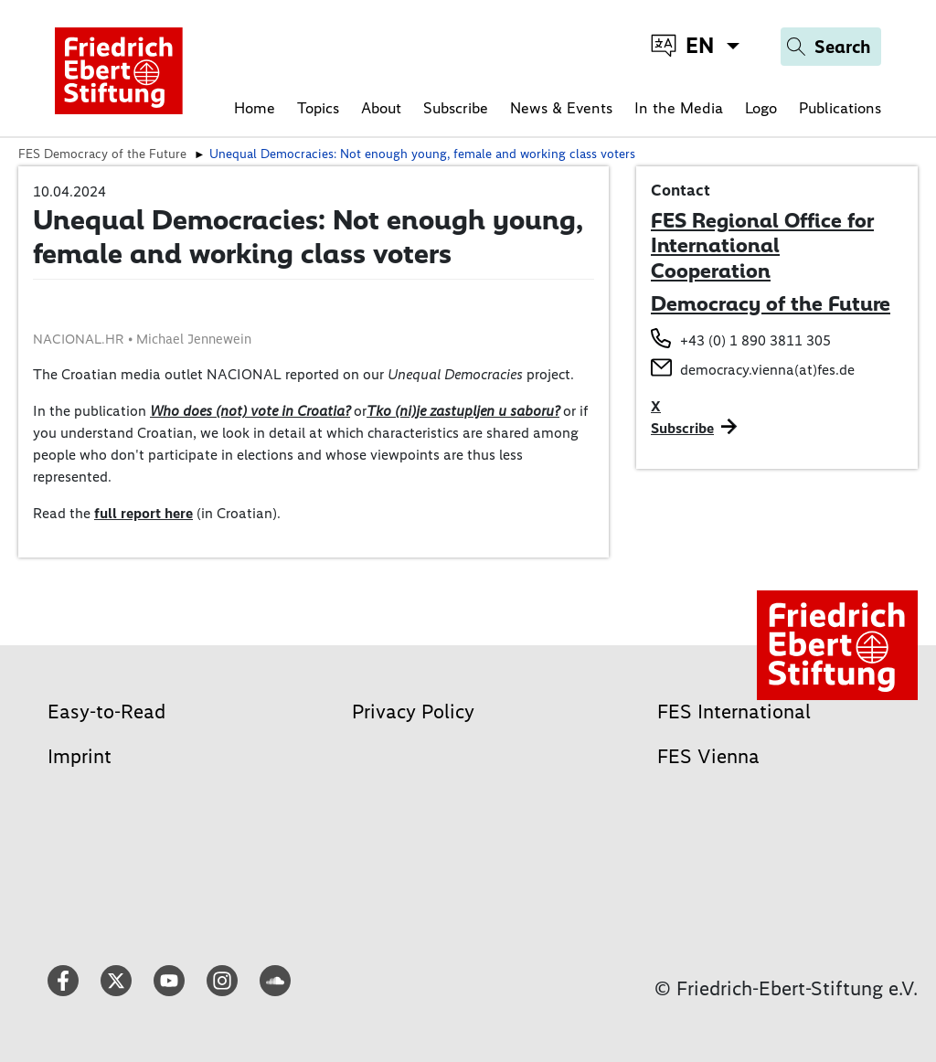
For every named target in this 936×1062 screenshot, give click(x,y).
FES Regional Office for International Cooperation (762, 245)
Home (254, 108)
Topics (318, 108)
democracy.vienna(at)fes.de (767, 369)
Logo (761, 108)
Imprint (80, 756)
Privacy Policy (413, 711)
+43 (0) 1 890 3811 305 (755, 340)
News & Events (561, 108)
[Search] (831, 46)
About (381, 108)
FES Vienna (708, 756)
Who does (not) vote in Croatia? (250, 410)
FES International (734, 711)
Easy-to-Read (106, 711)
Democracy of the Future (770, 303)
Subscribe (455, 108)
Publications (840, 108)
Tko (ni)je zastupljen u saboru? (463, 410)
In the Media (678, 108)
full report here (143, 513)
